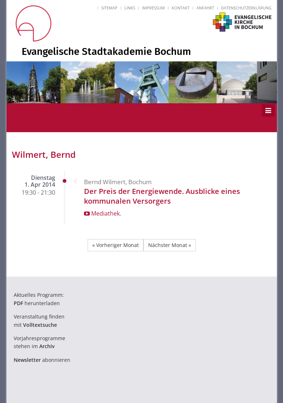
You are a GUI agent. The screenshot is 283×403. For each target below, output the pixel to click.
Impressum (153, 7)
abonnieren (42, 359)
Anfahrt (205, 7)
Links (129, 7)
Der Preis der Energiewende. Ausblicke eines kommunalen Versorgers (162, 196)
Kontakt (181, 7)
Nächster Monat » (169, 245)
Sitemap (109, 7)
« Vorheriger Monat (115, 245)
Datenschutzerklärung (246, 7)
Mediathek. (102, 213)
